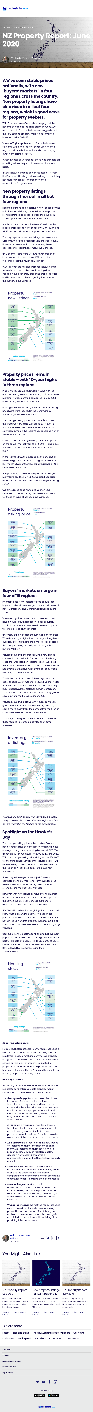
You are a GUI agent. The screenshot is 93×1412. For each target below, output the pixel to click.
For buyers (8, 1338)
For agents (55, 1338)
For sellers (40, 1338)
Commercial (72, 1338)
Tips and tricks (21, 1332)
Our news (78, 1332)
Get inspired (24, 1338)
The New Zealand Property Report (51, 1332)
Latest (5, 1332)
